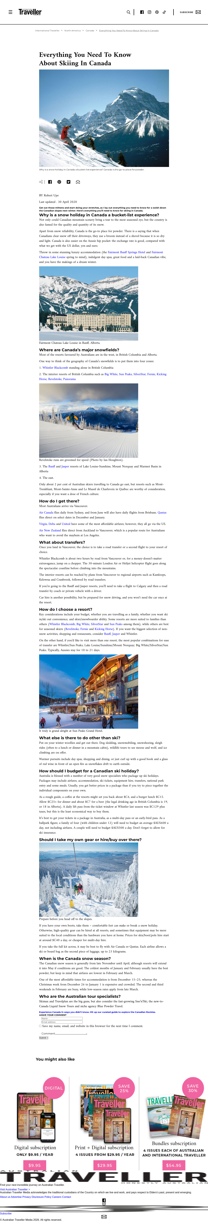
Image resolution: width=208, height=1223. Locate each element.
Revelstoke (55, 379)
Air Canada (46, 513)
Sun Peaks (125, 374)
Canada (90, 30)
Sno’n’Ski (141, 1001)
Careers (56, 1197)
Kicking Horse (104, 629)
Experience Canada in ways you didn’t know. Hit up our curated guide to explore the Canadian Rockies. (97, 1012)
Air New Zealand (50, 530)
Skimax (43, 1001)
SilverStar (139, 374)
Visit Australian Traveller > (15, 1189)
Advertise (16, 1197)
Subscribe (190, 12)
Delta (52, 524)
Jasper (65, 466)
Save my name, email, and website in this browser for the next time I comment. (92, 1026)
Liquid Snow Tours (61, 1006)
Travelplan (61, 1001)
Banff (51, 466)
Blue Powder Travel (109, 1006)
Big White (111, 374)
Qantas (162, 513)
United (66, 524)
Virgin (43, 524)
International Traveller (47, 30)
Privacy (26, 1197)
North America (72, 30)
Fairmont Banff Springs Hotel (126, 252)
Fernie (151, 374)
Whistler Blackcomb (55, 368)
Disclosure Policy (41, 1197)
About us (5, 1197)
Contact (66, 1197)
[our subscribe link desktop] (104, 1123)
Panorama (69, 379)
